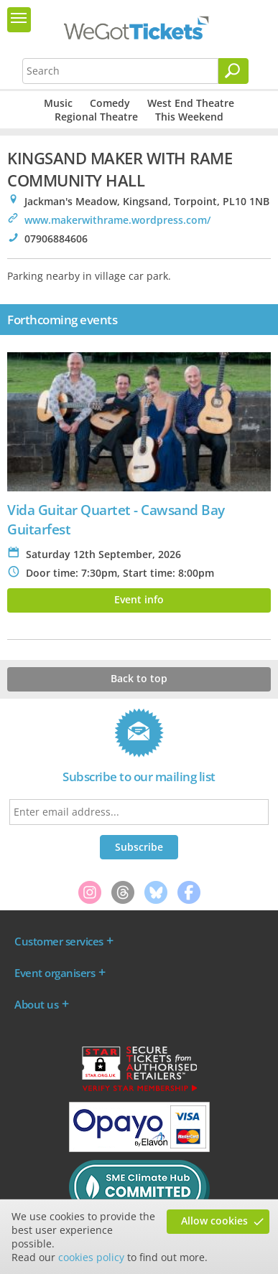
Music (58, 103)
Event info (139, 599)
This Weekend (189, 116)
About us (36, 1004)
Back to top (139, 678)
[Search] (233, 71)
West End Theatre (190, 103)
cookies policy (91, 1257)
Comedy (110, 103)
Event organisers (54, 973)
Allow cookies (214, 1220)
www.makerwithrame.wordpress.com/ (117, 220)
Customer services (58, 941)
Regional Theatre (96, 116)
